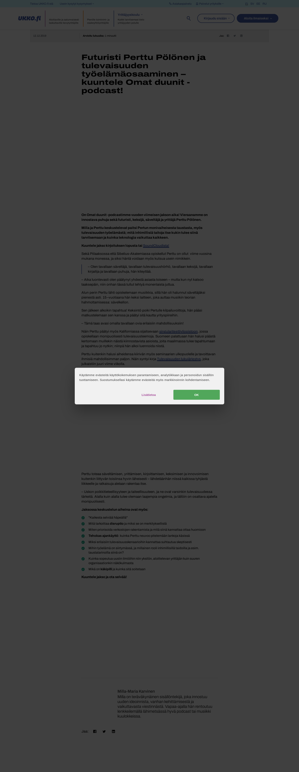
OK (196, 395)
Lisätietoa (149, 395)
